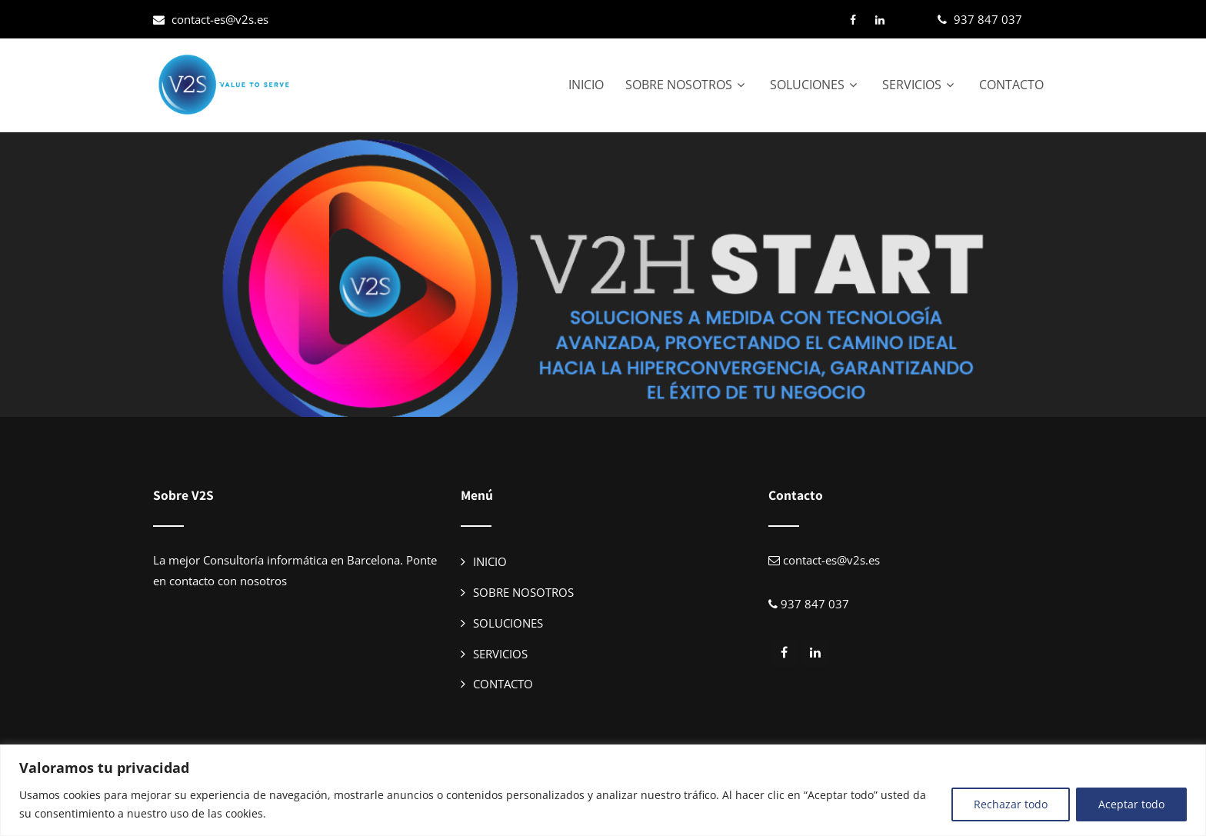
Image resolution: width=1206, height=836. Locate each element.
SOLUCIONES (815, 84)
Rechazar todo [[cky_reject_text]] (1011, 804)
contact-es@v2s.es (220, 19)
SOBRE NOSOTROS (686, 84)
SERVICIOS (920, 84)
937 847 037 (988, 19)
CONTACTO (1011, 84)
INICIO (586, 84)
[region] (603, 790)
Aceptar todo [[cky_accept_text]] (1131, 804)
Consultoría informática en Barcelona (301, 560)
